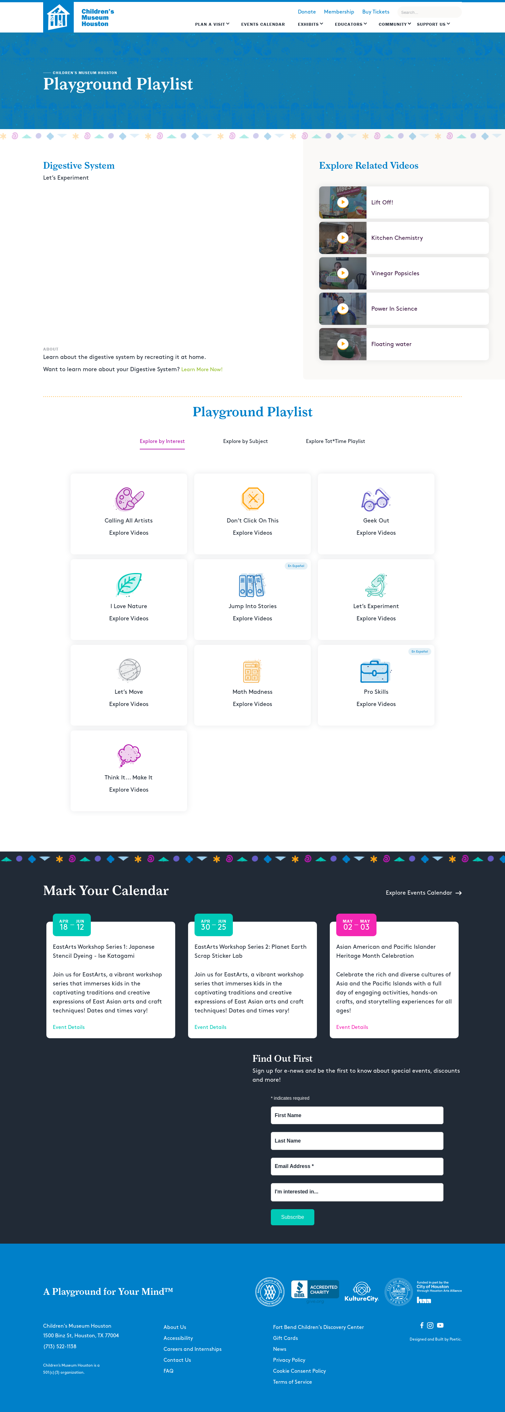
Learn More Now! (202, 369)
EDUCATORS (349, 24)
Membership (339, 12)
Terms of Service (292, 1382)
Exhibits (308, 24)
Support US (431, 24)
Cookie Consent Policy (299, 1371)
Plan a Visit (210, 24)
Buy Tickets (375, 12)
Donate (307, 12)
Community (393, 24)
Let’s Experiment (66, 178)
